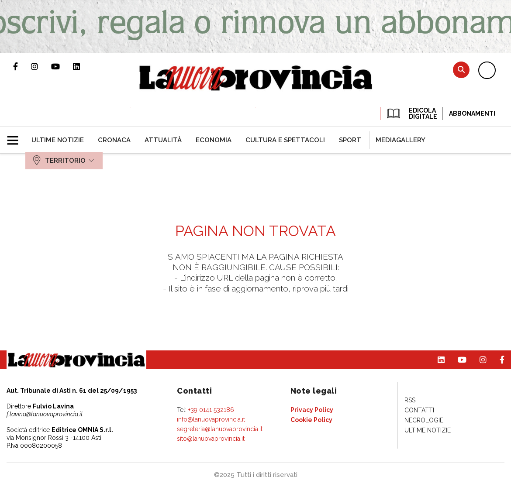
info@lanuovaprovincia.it (211, 419)
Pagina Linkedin (83, 66)
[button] (16, 136)
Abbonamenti (472, 113)
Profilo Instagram (41, 66)
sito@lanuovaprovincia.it (211, 438)
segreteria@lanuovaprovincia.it (219, 428)
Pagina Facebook (22, 66)
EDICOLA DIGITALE (411, 113)
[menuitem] (57, 140)
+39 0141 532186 (211, 409)
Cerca (461, 70)
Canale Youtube (62, 66)
